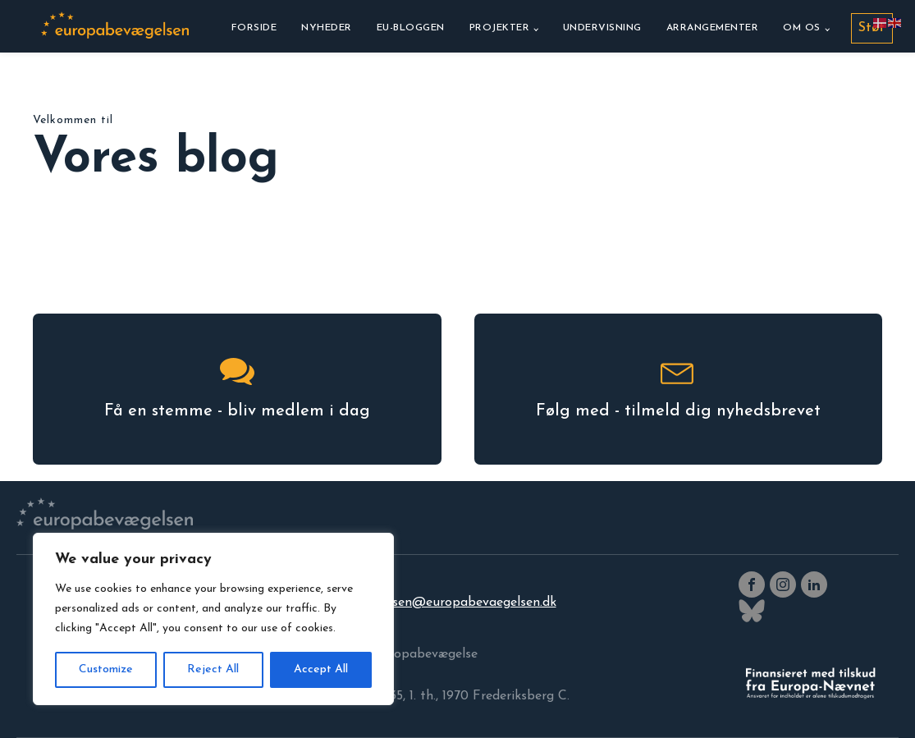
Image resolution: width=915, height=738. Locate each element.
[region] (213, 619)
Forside (254, 28)
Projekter (499, 28)
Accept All (321, 669)
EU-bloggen (411, 28)
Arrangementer (712, 28)
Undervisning (602, 28)
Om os (802, 28)
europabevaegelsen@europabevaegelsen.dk (427, 602)
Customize (106, 669)
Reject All (213, 669)
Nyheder (326, 28)
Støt (871, 27)
